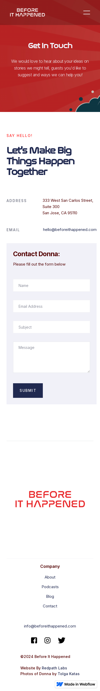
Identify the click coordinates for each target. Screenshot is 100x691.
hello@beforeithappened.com (70, 229)
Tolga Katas (69, 673)
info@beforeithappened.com (50, 626)
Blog (50, 596)
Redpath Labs (54, 668)
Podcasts (50, 586)
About (50, 577)
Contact (50, 606)
